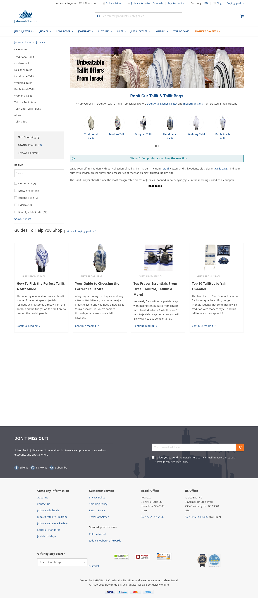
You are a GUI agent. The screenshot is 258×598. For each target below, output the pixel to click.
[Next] (241, 128)
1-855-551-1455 (198, 517)
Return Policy (97, 510)
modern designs (193, 103)
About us (42, 497)
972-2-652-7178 (154, 517)
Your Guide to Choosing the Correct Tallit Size (97, 286)
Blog (219, 3)
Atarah (18, 115)
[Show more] (24, 219)
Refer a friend (112, 3)
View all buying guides (82, 231)
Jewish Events (139, 31)
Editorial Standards (48, 529)
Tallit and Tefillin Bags (27, 108)
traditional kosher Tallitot (162, 103)
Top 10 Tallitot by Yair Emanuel (209, 286)
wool (166, 168)
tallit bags (221, 168)
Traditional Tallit (24, 57)
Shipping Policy (98, 504)
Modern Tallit (22, 63)
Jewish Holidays (46, 536)
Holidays (160, 31)
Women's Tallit (23, 95)
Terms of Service (99, 517)
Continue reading (29, 324)
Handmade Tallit (24, 76)
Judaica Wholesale (48, 510)
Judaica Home (22, 42)
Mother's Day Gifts (206, 31)
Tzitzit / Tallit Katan (25, 102)
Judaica (43, 31)
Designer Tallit (23, 70)
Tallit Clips (20, 121)
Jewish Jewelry (23, 31)
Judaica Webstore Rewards (145, 3)
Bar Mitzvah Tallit (24, 89)
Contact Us (43, 504)
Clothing (103, 31)
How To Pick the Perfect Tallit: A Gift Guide (41, 286)
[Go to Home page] (25, 16)
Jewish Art (84, 31)
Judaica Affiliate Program (52, 517)
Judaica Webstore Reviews (53, 523)
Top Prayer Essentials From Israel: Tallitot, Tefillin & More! (158, 286)
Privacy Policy (180, 461)
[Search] (39, 173)
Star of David (181, 31)
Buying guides (235, 3)
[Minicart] (242, 16)
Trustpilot (93, 566)
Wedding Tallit (23, 82)
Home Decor (63, 31)
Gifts (120, 31)
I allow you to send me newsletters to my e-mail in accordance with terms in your (196, 459)
